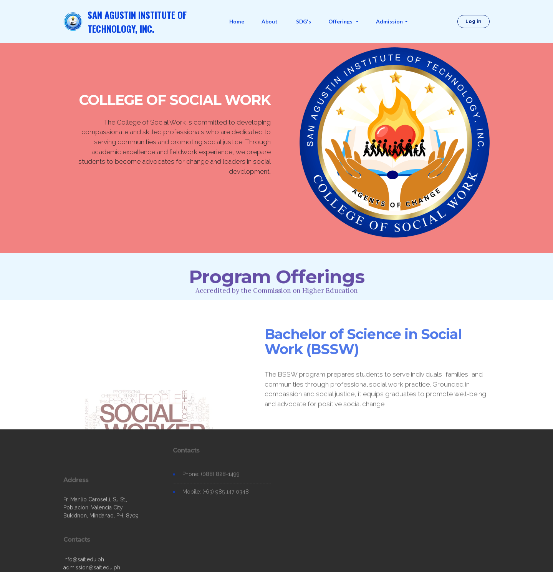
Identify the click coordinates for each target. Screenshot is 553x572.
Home (236, 21)
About (270, 21)
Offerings (341, 21)
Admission (389, 21)
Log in (473, 21)
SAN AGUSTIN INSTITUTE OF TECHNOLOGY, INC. (137, 21)
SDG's (303, 21)
